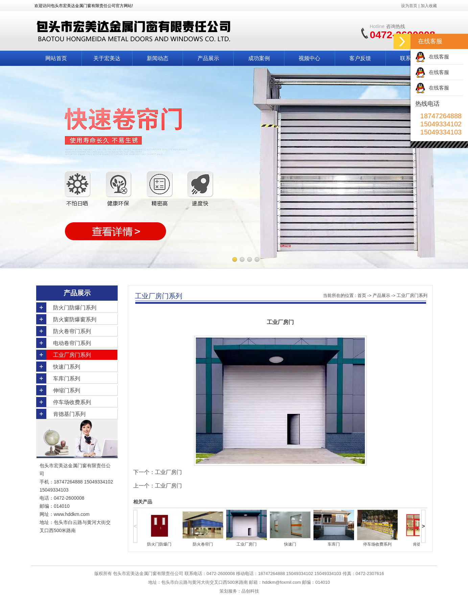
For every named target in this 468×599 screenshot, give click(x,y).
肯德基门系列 (69, 414)
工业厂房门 (168, 472)
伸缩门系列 (66, 390)
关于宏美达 (106, 58)
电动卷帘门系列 (72, 343)
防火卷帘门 (203, 544)
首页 (361, 295)
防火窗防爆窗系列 (74, 319)
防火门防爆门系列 (74, 307)
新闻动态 (157, 58)
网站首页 (56, 58)
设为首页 (409, 5)
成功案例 (259, 58)
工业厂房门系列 (72, 355)
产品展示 (208, 58)
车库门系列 (66, 378)
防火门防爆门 (159, 544)
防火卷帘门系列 (72, 331)
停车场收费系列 (72, 402)
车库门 (334, 544)
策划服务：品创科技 (239, 591)
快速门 (290, 544)
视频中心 (309, 58)
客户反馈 (360, 58)
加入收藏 (429, 5)
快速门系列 (66, 367)
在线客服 (439, 56)
